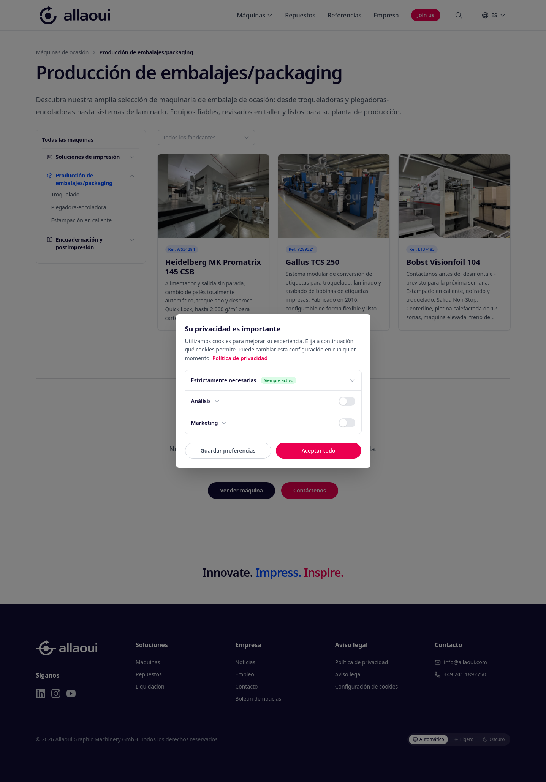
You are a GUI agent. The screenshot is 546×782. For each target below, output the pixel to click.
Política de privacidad (240, 358)
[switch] (347, 401)
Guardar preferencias (228, 450)
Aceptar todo (319, 450)
